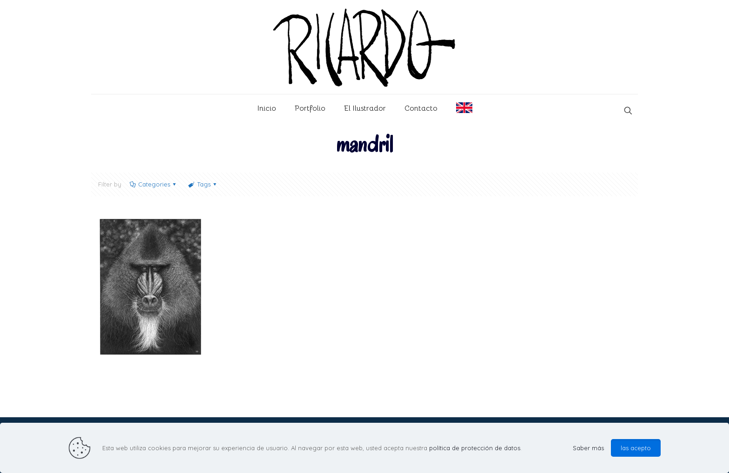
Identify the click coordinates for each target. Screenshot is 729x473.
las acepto (636, 448)
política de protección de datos (474, 448)
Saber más (588, 448)
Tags (203, 184)
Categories (153, 184)
